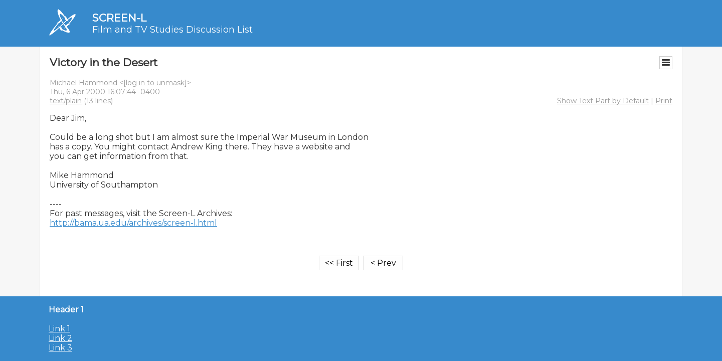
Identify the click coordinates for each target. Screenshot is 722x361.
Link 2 (60, 338)
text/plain (66, 100)
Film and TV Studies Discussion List (172, 29)
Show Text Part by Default (603, 100)
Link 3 (60, 347)
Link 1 (59, 328)
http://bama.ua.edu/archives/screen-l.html (133, 223)
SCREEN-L (119, 18)
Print (663, 100)
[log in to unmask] (155, 82)
